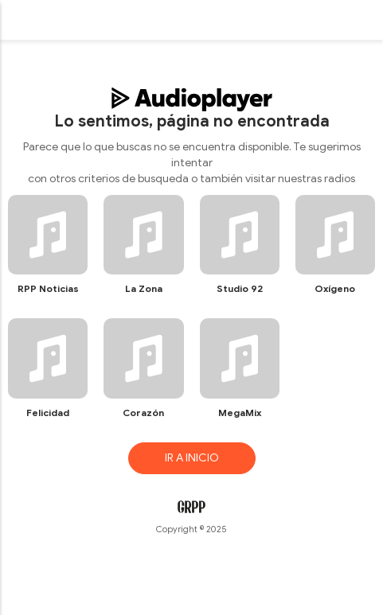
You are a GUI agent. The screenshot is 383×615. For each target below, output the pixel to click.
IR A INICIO (192, 458)
